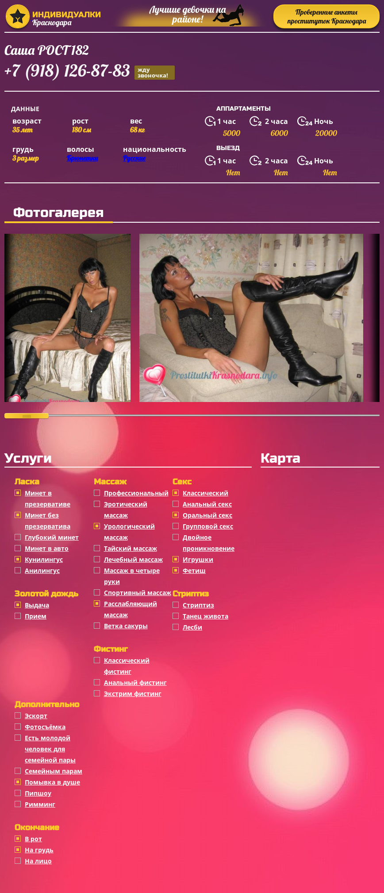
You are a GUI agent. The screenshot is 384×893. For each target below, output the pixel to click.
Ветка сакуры (126, 626)
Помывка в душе (52, 782)
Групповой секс (208, 526)
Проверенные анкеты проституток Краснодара (327, 16)
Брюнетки (82, 158)
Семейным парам (53, 771)
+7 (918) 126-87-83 (89, 72)
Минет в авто (47, 548)
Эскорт (36, 715)
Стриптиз (198, 605)
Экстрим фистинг (132, 693)
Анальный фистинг (135, 682)
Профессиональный (136, 493)
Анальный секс (207, 504)
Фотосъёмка (45, 727)
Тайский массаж (130, 548)
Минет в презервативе (47, 498)
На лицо (38, 861)
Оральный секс (207, 515)
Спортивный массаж (137, 592)
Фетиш (194, 570)
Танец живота (205, 616)
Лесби (192, 627)
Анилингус (42, 570)
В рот (33, 839)
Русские (134, 158)
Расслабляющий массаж (130, 609)
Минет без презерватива (47, 520)
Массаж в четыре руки (132, 576)
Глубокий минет (52, 537)
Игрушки (198, 559)
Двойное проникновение (208, 543)
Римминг (40, 804)
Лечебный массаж (133, 559)
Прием (35, 616)
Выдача (37, 605)
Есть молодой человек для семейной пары (50, 749)
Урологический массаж (129, 531)
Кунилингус (44, 559)
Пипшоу (38, 793)
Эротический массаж (125, 509)
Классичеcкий (205, 493)
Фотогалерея (58, 212)
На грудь (39, 850)
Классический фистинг (127, 666)
